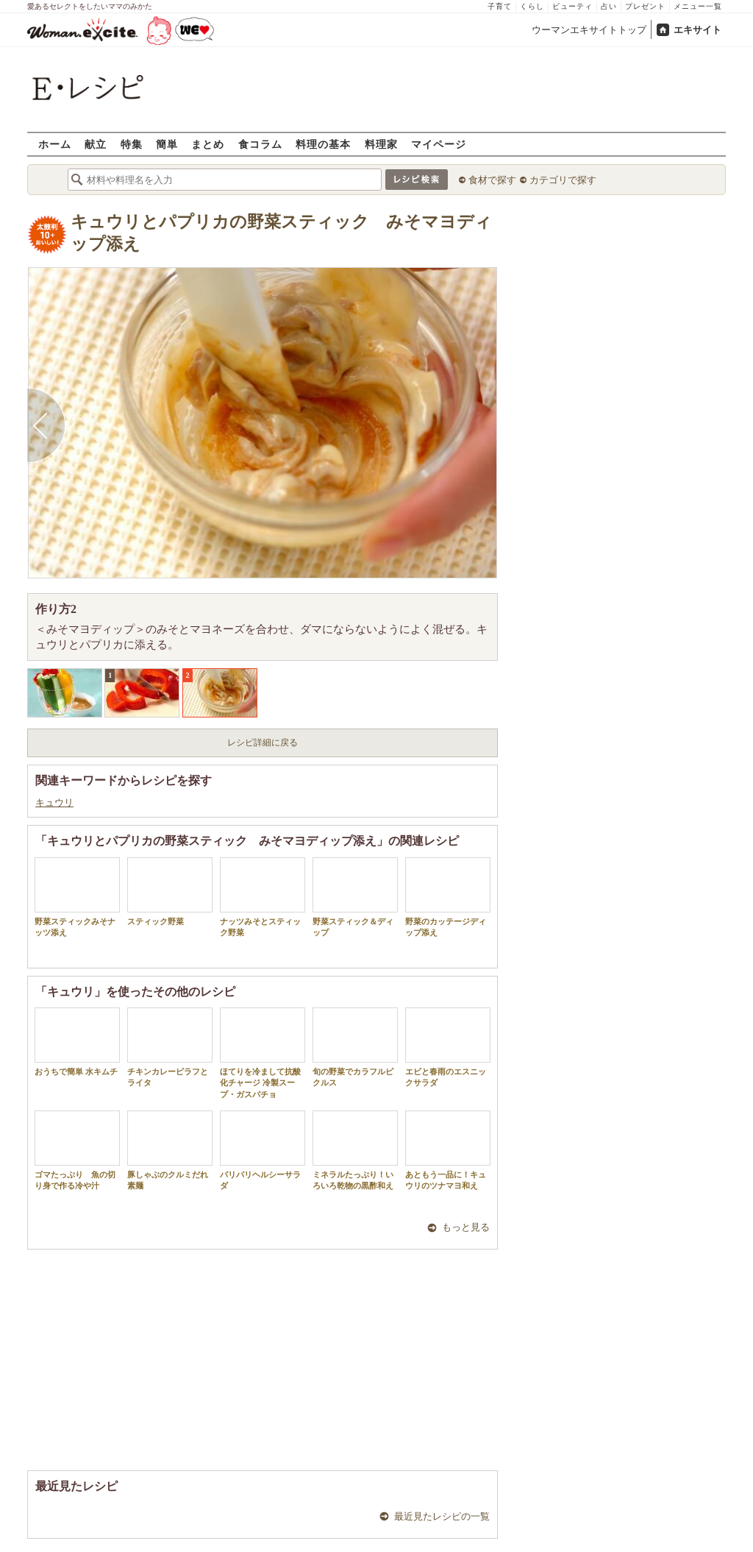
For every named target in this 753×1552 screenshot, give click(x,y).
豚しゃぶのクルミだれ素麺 (170, 1150)
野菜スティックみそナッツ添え (77, 897)
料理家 (381, 144)
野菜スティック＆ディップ (355, 897)
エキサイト (697, 29)
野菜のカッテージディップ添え (447, 897)
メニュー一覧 (698, 6)
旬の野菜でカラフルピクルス (355, 1047)
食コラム (260, 144)
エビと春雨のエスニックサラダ (447, 1047)
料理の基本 (323, 144)
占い (609, 6)
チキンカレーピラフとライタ (170, 1047)
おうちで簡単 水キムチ (77, 1041)
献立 (96, 144)
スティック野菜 (170, 891)
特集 (132, 144)
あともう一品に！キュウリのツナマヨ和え (447, 1150)
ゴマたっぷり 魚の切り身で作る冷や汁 (77, 1150)
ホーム (54, 144)
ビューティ (572, 6)
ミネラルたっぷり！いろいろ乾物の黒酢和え (355, 1150)
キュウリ (54, 802)
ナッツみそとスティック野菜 (262, 897)
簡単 (167, 144)
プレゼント (645, 6)
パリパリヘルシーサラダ (262, 1150)
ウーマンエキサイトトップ (589, 29)
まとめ (207, 144)
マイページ (438, 144)
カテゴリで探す (562, 179)
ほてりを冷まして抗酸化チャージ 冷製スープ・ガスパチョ (262, 1053)
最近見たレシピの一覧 (442, 1516)
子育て (500, 6)
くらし (532, 6)
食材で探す (492, 179)
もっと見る (466, 1227)
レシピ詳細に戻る (262, 742)
